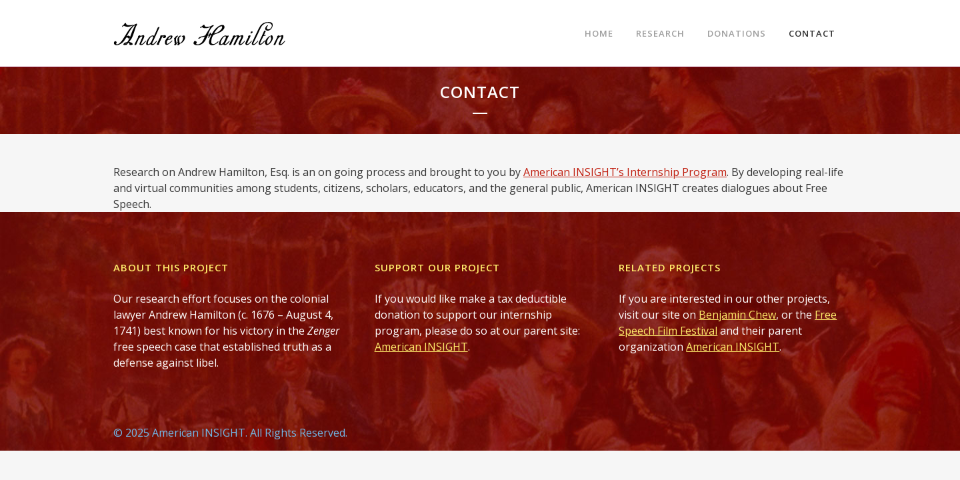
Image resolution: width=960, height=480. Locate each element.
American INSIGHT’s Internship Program (625, 172)
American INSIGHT (421, 346)
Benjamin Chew (737, 314)
